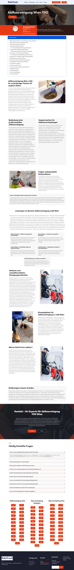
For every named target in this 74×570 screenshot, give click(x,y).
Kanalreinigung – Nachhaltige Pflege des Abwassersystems (22, 54)
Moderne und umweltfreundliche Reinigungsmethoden (20, 59)
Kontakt (45, 2)
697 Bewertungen (26, 31)
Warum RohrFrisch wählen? (15, 63)
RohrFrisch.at (26, 29)
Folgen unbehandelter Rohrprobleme (17, 46)
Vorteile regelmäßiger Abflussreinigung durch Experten (21, 47)
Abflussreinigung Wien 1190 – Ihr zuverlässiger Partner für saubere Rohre (23, 40)
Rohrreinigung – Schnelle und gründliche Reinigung (19, 53)
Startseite (26, 2)
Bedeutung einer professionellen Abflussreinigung (19, 42)
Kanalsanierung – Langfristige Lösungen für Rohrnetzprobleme (21, 56)
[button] (64, 37)
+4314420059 (32, 431)
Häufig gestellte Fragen (14, 68)
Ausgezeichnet (29, 27)
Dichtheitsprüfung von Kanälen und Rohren (18, 58)
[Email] (55, 567)
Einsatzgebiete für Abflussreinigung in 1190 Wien (19, 61)
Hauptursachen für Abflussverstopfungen (17, 44)
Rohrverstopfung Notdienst (15, 72)
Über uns (41, 2)
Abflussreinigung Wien (14, 70)
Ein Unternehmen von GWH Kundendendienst (29, 33)
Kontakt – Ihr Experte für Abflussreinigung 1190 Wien (19, 66)
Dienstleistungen (32, 2)
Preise (37, 2)
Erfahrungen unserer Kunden (15, 65)
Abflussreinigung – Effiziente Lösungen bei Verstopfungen (21, 51)
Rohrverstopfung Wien (14, 73)
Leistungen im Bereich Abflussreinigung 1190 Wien (19, 49)
